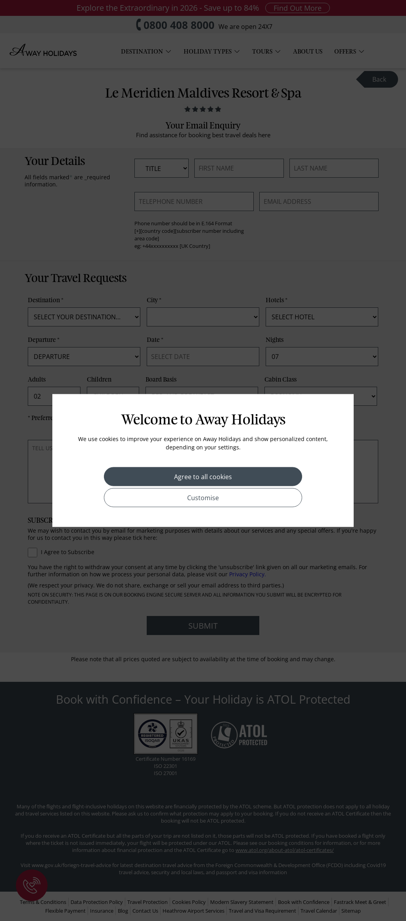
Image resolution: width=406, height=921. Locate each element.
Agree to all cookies (203, 476)
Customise (203, 497)
